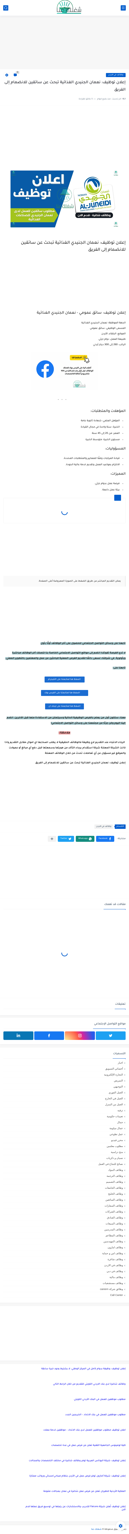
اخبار (120, 1062)
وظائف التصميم (114, 1181)
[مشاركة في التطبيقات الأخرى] (52, 839)
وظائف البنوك (115, 1169)
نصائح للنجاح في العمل (110, 1163)
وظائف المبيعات (114, 1223)
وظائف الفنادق (115, 1217)
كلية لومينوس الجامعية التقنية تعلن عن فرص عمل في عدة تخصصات (88, 1445)
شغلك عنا (96, 1529)
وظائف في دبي (115, 1271)
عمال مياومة (116, 1128)
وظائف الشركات (114, 1211)
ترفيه (120, 1110)
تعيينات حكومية (115, 1116)
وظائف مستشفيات (113, 1283)
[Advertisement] (64, 43)
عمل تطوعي (116, 1134)
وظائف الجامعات (114, 1187)
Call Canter (116, 1295)
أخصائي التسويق (114, 1068)
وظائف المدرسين (113, 1229)
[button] (105, 839)
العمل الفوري (116, 1092)
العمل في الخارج (114, 1098)
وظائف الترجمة (115, 1175)
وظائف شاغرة (115, 1259)
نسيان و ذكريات (114, 1157)
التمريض (118, 1080)
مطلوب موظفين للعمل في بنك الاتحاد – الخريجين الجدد (95, 1414)
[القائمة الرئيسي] (123, 8)
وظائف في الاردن (115, 75)
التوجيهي (118, 1086)
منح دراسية (117, 1152)
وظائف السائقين (114, 1199)
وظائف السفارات (114, 1205)
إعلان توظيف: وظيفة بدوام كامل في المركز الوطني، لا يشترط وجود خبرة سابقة (83, 1369)
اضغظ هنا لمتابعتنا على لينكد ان (64, 706)
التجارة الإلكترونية (113, 1074)
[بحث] (5, 8)
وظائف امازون (115, 1247)
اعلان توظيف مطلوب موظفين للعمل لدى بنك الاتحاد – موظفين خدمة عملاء (85, 1430)
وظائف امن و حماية (112, 1253)
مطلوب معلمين (115, 1146)
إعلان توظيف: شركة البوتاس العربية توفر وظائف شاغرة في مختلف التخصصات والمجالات (77, 1460)
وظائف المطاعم (114, 1235)
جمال (120, 1122)
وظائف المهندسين (113, 1241)
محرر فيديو (117, 1140)
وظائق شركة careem (111, 1289)
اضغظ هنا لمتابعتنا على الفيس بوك (64, 692)
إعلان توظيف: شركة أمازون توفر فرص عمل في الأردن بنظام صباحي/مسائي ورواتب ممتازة (77, 1476)
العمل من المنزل (114, 1104)
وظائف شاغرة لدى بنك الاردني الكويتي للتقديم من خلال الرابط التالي (89, 1384)
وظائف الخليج (115, 1193)
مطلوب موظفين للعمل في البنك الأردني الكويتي (100, 1399)
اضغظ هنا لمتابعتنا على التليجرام (64, 679)
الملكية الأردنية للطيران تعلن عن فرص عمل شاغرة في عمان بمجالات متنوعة (84, 1491)
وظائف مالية (116, 1277)
